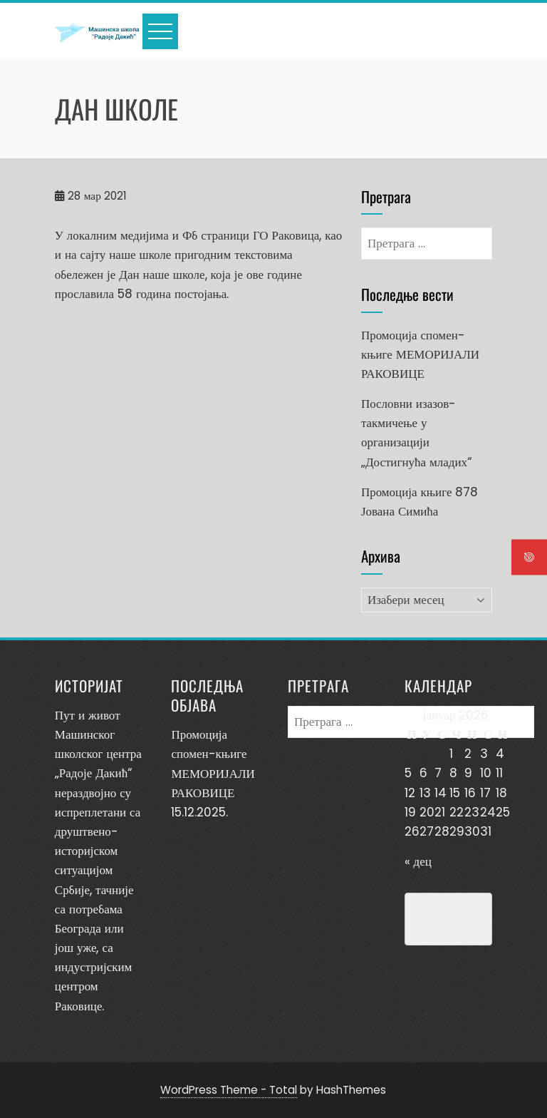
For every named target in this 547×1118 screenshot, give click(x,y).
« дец (418, 861)
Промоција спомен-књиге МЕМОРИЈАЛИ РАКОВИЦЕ (420, 354)
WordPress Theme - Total (228, 1089)
